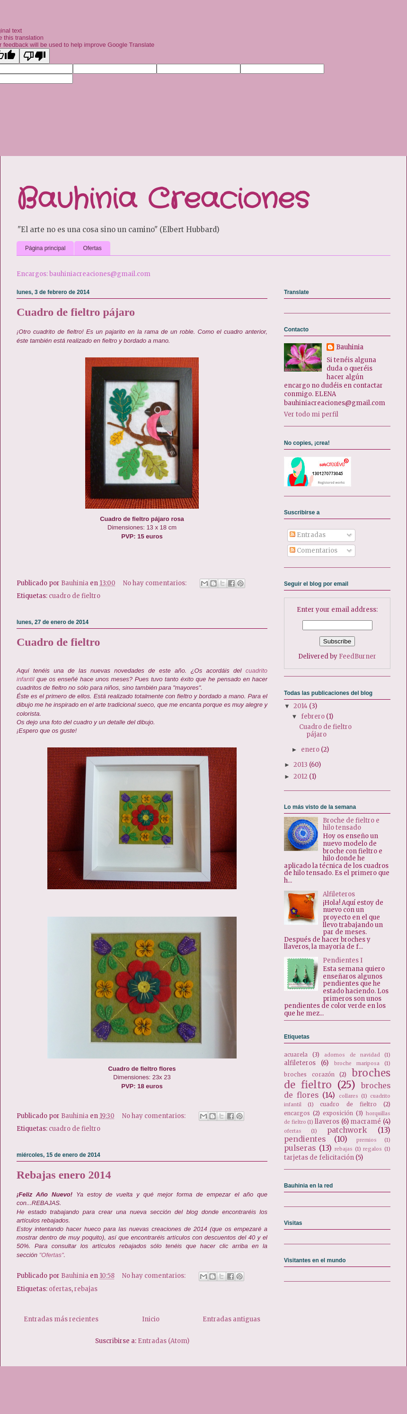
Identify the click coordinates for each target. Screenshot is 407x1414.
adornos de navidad (352, 1055)
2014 (301, 706)
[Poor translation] (34, 56)
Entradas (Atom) (163, 1341)
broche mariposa (357, 1063)
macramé (365, 1122)
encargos (297, 1113)
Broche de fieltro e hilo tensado (351, 824)
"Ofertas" (51, 1254)
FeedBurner (357, 656)
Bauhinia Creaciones (163, 199)
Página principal (45, 248)
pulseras (300, 1148)
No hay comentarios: (155, 583)
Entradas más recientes (61, 1319)
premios (366, 1140)
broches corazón (309, 1074)
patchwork (347, 1130)
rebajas (85, 1289)
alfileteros (300, 1063)
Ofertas (92, 248)
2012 (301, 776)
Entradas (308, 535)
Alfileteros (339, 894)
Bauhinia (349, 347)
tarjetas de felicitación (319, 1158)
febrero (313, 716)
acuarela (296, 1054)
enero (311, 750)
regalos (372, 1149)
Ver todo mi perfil (311, 414)
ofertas (60, 1289)
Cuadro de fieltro (58, 642)
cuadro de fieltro (74, 596)
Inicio (150, 1319)
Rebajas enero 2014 (64, 1175)
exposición (338, 1113)
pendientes (305, 1139)
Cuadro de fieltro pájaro (76, 312)
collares (348, 1096)
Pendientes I (343, 960)
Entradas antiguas (231, 1319)
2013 (301, 765)
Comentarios (313, 551)
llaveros (327, 1122)
